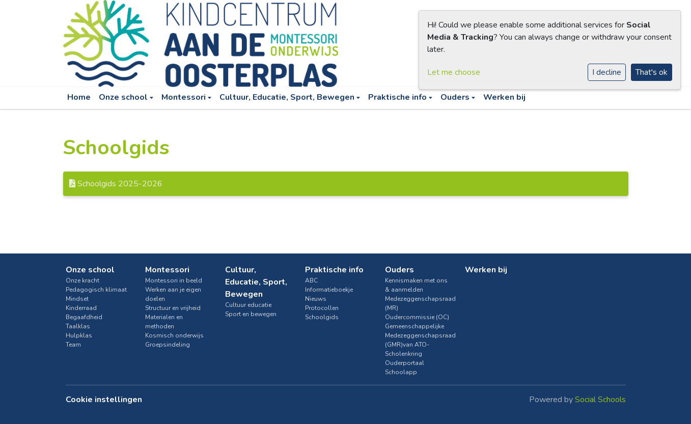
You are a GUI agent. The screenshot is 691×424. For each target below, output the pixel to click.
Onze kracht (82, 280)
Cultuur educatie (248, 305)
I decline (606, 72)
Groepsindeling (167, 345)
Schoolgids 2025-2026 (115, 183)
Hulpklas (79, 335)
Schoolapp (401, 372)
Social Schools (600, 399)
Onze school (124, 97)
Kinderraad (81, 308)
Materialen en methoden (164, 321)
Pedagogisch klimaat (96, 290)
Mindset (77, 299)
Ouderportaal (404, 363)
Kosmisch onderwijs (174, 335)
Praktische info (398, 97)
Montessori (184, 97)
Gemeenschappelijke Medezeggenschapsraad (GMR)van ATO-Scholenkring (417, 340)
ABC (311, 280)
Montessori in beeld (173, 280)
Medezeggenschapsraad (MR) (417, 303)
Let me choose (453, 72)
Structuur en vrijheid (173, 308)
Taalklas (78, 326)
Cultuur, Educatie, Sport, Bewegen (287, 97)
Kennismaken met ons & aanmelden (416, 285)
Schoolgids (322, 317)
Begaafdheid (84, 317)
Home (79, 97)
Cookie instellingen (104, 399)
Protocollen (322, 308)
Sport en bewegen (251, 314)
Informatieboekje (329, 290)
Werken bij (504, 97)
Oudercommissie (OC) (417, 317)
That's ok (651, 72)
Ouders (456, 97)
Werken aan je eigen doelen (173, 294)
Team (73, 345)
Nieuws (315, 299)
